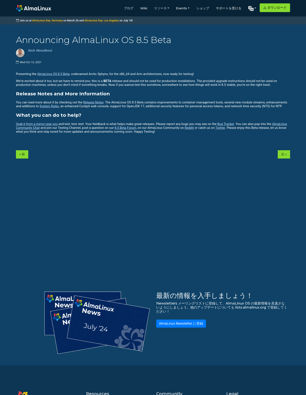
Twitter (220, 128)
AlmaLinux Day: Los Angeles (101, 20)
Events (181, 8)
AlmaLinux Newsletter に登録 (181, 323)
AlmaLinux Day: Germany (47, 20)
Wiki (143, 8)
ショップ (202, 8)
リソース (160, 8)
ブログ (128, 8)
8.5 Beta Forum (125, 128)
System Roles (49, 106)
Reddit (189, 128)
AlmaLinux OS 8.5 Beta (53, 74)
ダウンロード (274, 8)
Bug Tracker (225, 124)
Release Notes (93, 102)
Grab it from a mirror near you (37, 124)
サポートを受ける (228, 8)
